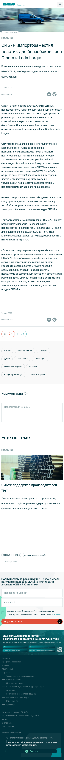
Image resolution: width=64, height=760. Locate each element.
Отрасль (6, 672)
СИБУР (7, 351)
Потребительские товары (17, 697)
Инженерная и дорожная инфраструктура (25, 687)
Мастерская (7, 669)
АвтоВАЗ (43, 351)
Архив (4, 719)
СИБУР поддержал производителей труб (29, 487)
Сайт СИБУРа (8, 726)
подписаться (33, 621)
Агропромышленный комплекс (20, 676)
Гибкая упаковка (13, 679)
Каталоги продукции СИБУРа (15, 712)
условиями (57, 614)
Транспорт (10, 704)
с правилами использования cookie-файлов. (31, 743)
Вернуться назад (10, 32)
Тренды (5, 665)
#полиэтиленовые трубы (35, 555)
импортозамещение (13, 367)
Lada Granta (22, 359)
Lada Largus (40, 359)
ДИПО (7, 359)
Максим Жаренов (37, 374)
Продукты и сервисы (11, 662)
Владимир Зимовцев (13, 374)
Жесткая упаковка (14, 683)
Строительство (13, 701)
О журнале (7, 723)
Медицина (10, 690)
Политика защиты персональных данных (20, 716)
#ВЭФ (17, 555)
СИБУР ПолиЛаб (25, 351)
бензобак (33, 367)
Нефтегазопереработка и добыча (21, 694)
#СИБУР (6, 555)
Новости (7, 449)
